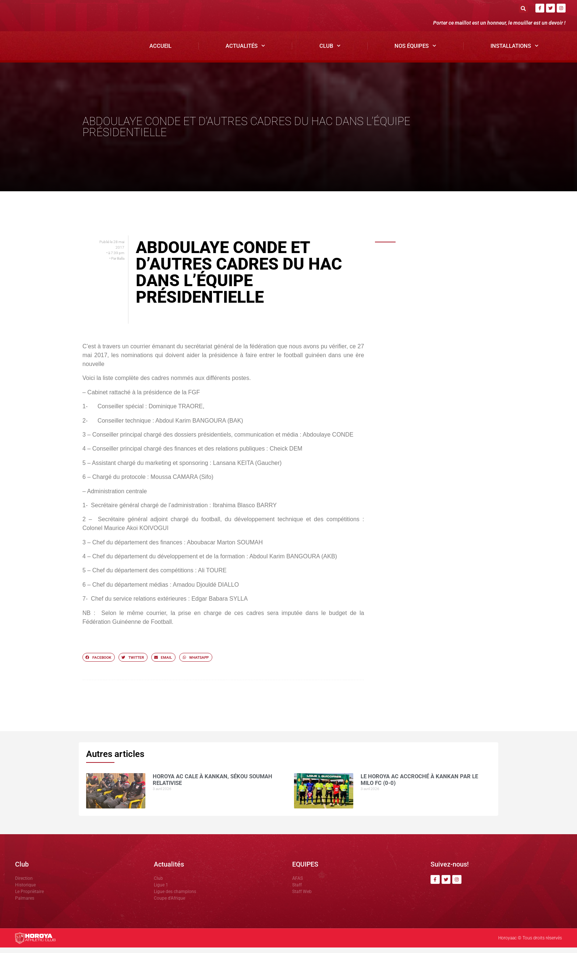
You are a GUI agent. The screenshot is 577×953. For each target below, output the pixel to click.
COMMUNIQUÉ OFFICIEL (429, 303)
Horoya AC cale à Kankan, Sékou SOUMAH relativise (441, 265)
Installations (515, 51)
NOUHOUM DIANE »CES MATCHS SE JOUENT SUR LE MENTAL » (441, 366)
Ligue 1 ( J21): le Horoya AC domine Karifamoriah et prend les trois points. (443, 389)
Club (330, 51)
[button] (523, 8)
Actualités (245, 51)
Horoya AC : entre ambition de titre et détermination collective (448, 346)
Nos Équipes (415, 51)
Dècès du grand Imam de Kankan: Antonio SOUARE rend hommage (442, 325)
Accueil (160, 51)
